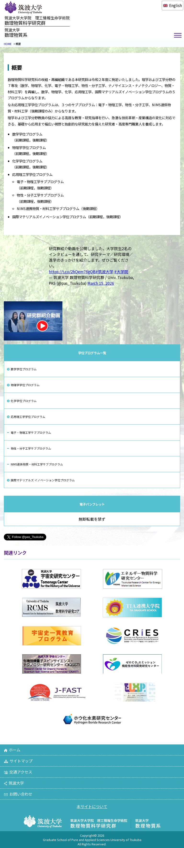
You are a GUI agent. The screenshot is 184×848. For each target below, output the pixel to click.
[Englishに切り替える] (172, 5)
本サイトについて (92, 806)
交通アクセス (18, 772)
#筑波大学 (104, 271)
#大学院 (121, 271)
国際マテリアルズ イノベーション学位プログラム (43, 480)
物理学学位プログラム (25, 385)
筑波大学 (14, 783)
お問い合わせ (18, 794)
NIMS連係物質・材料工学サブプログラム (37, 464)
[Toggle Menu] (178, 35)
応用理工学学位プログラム (28, 417)
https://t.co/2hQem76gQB (72, 271)
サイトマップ (18, 761)
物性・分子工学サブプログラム (31, 448)
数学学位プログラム (24, 369)
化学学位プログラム (24, 401)
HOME (8, 44)
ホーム (12, 750)
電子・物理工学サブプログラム (31, 432)
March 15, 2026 (100, 283)
